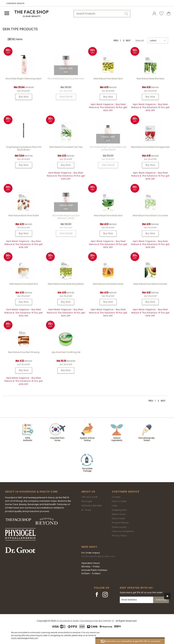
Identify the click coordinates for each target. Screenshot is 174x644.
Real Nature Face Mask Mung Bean (66, 283)
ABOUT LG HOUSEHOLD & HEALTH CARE (31, 491)
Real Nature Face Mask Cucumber (150, 215)
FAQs (114, 505)
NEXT (128, 40)
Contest (116, 497)
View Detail (65, 96)
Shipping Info (119, 509)
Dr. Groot (86, 509)
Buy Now (24, 96)
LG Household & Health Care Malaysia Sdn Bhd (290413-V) (85, 621)
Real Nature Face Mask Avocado (150, 283)
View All (139, 40)
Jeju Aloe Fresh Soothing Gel (65, 352)
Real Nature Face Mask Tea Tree (66, 147)
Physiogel (86, 501)
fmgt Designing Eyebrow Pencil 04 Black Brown (23, 148)
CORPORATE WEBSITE (15, 3)
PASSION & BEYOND (91, 505)
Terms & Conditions (123, 531)
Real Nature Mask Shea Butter (23, 215)
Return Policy (119, 514)
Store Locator (119, 527)
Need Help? (89, 547)
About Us (88, 491)
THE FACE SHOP (89, 497)
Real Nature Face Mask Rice (24, 283)
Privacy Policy (119, 535)
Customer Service (125, 491)
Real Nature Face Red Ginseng (23, 352)
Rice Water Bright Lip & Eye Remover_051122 (66, 217)
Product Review (120, 522)
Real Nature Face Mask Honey (108, 283)
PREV (116, 40)
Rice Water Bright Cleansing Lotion (23, 78)
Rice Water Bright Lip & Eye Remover (66, 78)
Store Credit (118, 518)
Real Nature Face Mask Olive (108, 78)
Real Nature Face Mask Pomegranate (150, 147)
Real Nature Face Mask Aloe (108, 215)
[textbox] (101, 13)
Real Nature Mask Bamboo (150, 78)
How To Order (119, 501)
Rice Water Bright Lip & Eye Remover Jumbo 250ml (108, 148)
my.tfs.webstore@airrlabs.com (98, 556)
